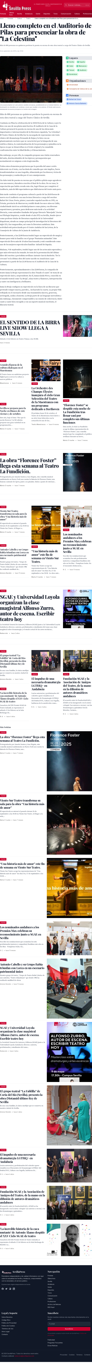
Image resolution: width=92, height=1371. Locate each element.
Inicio (2, 18)
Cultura (77, 14)
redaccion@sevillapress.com (24, 1356)
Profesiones (52, 1301)
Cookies (72, 1355)
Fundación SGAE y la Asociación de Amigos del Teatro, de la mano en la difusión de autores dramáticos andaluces (77, 687)
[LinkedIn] (14, 1289)
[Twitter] (6, 1289)
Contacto (5, 1334)
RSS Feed (51, 1307)
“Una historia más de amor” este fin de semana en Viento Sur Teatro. (45, 556)
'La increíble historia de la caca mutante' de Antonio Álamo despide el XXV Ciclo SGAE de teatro (14, 697)
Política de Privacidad (9, 1323)
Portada (10, 18)
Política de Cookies (8, 1326)
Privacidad (63, 1355)
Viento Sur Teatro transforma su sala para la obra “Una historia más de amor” (13, 515)
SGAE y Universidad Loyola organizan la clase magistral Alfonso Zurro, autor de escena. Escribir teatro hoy (19, 1033)
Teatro (28, 18)
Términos (79, 1355)
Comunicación (66, 14)
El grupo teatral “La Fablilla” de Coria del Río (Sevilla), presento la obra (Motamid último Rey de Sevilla (13, 661)
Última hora (11, 14)
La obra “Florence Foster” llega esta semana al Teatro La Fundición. (22, 738)
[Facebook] (3, 1289)
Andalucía (28, 14)
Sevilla (19, 14)
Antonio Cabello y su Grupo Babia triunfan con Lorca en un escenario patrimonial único (14, 554)
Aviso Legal (5, 1331)
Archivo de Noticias (54, 1304)
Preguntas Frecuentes (55, 1343)
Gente (38, 14)
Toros (55, 14)
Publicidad (51, 1340)
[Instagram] (10, 1289)
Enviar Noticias (53, 1345)
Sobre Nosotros (7, 1317)
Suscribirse (69, 1329)
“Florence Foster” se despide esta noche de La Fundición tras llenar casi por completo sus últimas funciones (76, 413)
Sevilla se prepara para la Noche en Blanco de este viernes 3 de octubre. (13, 411)
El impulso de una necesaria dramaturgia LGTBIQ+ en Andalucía (45, 684)
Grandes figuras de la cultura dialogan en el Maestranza (11, 367)
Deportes (47, 14)
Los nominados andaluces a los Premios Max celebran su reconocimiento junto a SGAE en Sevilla (77, 543)
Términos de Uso (7, 1328)
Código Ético (6, 1320)
